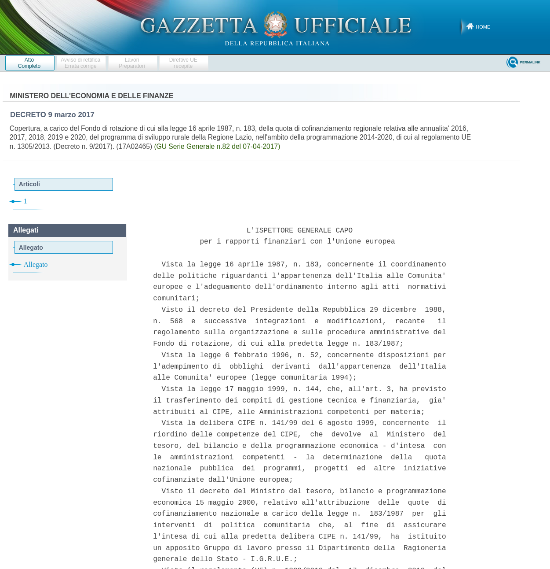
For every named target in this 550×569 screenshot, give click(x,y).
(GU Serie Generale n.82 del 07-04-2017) (217, 146)
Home (483, 27)
